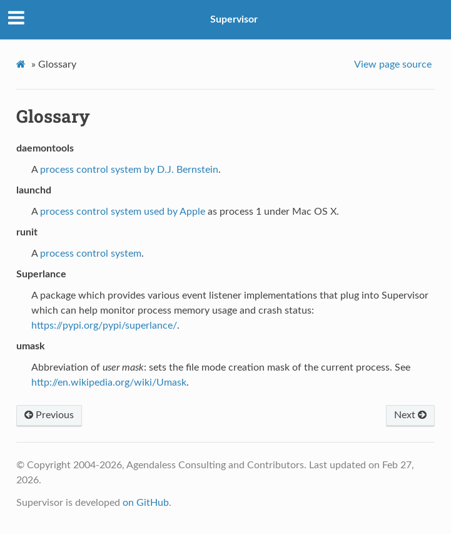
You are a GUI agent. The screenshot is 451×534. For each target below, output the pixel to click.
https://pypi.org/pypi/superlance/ (104, 326)
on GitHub (146, 503)
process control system (90, 254)
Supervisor (234, 19)
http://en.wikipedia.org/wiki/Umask (108, 382)
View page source (393, 64)
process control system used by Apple (122, 212)
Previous (49, 415)
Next (410, 415)
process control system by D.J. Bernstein (129, 170)
